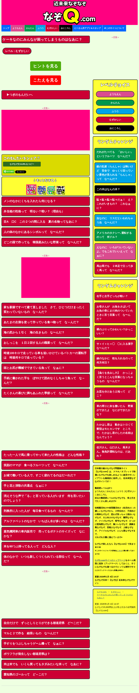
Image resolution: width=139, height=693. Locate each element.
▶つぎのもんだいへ (18, 94)
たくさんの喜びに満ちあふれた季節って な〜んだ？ (38, 393)
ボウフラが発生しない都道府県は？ (27, 653)
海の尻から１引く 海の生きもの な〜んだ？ (34, 332)
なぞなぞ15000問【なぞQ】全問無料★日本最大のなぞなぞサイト (69, 12)
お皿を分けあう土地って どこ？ (113, 393)
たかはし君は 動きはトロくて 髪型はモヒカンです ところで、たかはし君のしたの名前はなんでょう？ (116, 431)
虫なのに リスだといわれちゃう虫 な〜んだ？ (115, 220)
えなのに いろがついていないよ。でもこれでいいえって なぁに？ (115, 251)
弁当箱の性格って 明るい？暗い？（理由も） (34, 211)
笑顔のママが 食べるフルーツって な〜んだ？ (35, 465)
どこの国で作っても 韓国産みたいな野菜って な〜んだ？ (43, 242)
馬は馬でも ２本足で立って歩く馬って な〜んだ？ (115, 268)
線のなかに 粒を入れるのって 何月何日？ (116, 360)
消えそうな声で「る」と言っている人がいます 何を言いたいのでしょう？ (44, 498)
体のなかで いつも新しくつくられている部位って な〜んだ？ (43, 559)
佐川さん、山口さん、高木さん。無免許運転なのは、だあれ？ (113, 451)
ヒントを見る (45, 66)
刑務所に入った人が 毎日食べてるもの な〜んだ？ (38, 510)
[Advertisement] (45, 130)
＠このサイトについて (114, 28)
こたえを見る (45, 80)
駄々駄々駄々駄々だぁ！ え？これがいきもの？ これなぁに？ (115, 203)
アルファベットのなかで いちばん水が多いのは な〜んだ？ (44, 521)
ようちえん (17, 28)
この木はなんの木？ (108, 189)
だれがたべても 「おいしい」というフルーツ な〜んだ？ (115, 154)
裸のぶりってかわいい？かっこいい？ (115, 331)
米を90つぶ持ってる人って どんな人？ (30, 546)
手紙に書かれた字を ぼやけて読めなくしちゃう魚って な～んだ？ (44, 380)
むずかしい (52, 28)
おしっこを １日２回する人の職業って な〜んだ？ (38, 342)
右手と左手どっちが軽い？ (112, 296)
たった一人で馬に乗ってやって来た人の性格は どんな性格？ (44, 454)
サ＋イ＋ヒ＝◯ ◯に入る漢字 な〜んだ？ (116, 346)
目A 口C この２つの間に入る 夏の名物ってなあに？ (40, 221)
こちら (119, 550)
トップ (6, 28)
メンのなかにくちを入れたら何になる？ (30, 201)
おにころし (66, 28)
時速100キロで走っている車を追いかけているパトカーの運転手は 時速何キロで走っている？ (45, 355)
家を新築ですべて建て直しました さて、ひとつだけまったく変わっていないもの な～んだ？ (44, 309)
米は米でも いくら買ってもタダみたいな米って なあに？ (43, 664)
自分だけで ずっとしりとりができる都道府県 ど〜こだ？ (43, 623)
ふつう (41, 28)
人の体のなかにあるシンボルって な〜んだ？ (34, 232)
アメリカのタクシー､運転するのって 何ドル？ (114, 235)
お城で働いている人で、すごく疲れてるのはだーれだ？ (40, 475)
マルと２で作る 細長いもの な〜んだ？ (31, 633)
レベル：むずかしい (17, 51)
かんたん (30, 28)
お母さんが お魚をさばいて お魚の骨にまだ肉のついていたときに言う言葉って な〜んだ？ (115, 313)
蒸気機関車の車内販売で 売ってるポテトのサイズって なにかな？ (44, 534)
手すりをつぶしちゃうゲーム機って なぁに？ (34, 643)
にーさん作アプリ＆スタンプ (87, 28)
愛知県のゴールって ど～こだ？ (25, 674)
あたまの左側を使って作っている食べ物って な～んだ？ (41, 322)
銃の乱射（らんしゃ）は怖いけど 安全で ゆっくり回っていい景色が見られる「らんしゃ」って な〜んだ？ (115, 172)
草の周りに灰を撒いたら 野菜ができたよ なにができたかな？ (115, 410)
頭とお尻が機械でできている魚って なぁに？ (34, 367)
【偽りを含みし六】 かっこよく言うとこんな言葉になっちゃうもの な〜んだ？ (115, 377)
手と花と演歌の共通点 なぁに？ (25, 485)
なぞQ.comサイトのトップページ (110, 560)
